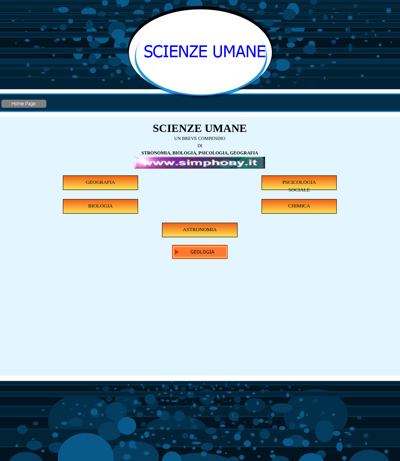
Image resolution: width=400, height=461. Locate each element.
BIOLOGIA (100, 206)
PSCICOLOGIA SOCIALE (299, 184)
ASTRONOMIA (200, 229)
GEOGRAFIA (100, 182)
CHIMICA (299, 206)
